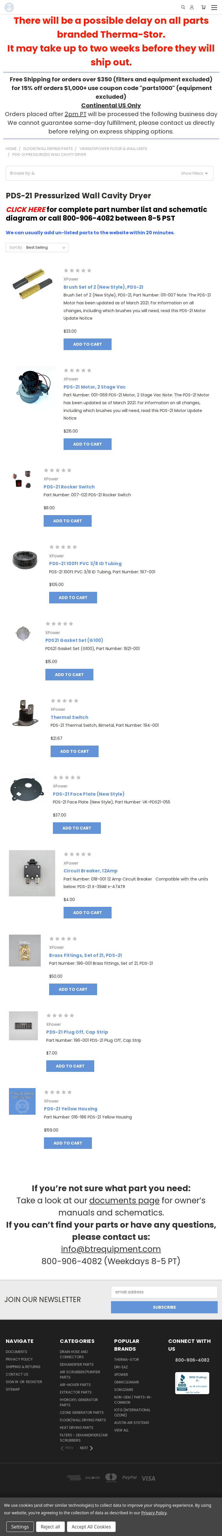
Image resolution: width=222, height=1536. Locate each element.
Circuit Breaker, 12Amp (91, 871)
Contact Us (17, 1374)
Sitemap (13, 1389)
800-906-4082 (192, 1360)
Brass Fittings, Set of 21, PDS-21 (85, 955)
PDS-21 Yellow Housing (70, 1109)
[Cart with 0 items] (203, 7)
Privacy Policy (19, 1359)
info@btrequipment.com (111, 1249)
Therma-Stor (126, 1359)
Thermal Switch (69, 717)
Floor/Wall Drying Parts (83, 1420)
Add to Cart (87, 344)
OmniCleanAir (126, 1382)
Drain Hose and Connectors (74, 1354)
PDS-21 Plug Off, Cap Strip (77, 1032)
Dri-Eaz (121, 1367)
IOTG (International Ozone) (132, 1412)
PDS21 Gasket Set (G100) (74, 640)
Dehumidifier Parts (77, 1364)
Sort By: (16, 247)
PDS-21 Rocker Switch (69, 487)
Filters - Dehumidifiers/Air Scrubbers (84, 1438)
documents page (124, 1200)
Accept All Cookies (91, 1527)
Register (34, 1381)
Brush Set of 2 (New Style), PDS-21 (104, 287)
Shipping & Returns (23, 1366)
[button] (109, 173)
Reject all (50, 1527)
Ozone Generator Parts (82, 1412)
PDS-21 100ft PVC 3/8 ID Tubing (85, 564)
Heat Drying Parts (76, 1427)
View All (121, 1430)
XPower (121, 1374)
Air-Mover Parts (75, 1384)
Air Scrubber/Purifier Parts (80, 1375)
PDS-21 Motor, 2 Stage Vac (95, 387)
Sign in (12, 1381)
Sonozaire (123, 1389)
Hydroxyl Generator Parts (79, 1402)
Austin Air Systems (131, 1422)
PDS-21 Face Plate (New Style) (89, 794)
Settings (20, 1527)
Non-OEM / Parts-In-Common (133, 1400)
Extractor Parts (76, 1392)
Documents (16, 1351)
